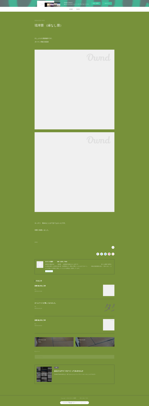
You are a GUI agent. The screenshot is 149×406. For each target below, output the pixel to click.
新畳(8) (36, 242)
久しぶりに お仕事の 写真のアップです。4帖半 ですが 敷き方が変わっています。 (56, 323)
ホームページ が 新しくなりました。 (46, 303)
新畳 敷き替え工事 (40, 286)
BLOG (78, 9)
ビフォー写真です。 (40, 289)
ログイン (107, 3)
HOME (71, 9)
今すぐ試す (96, 3)
